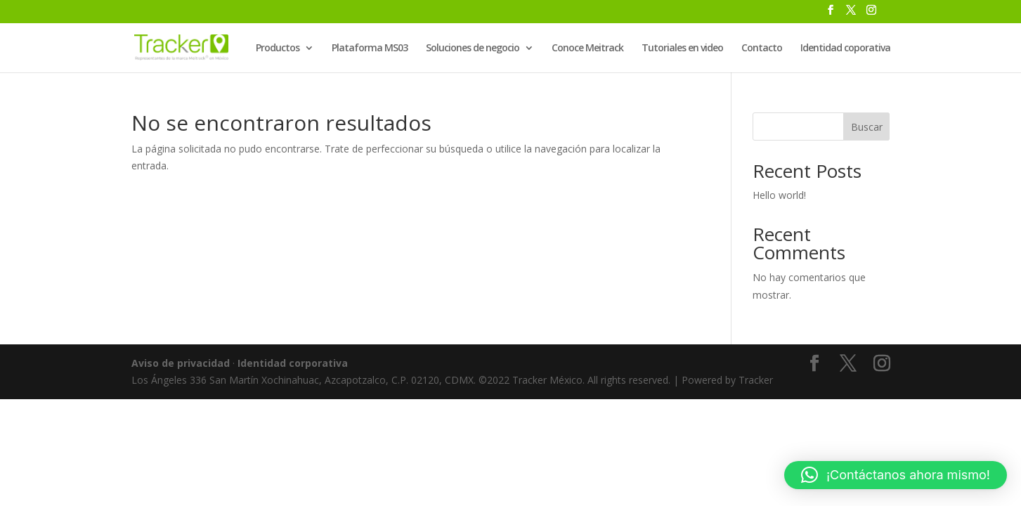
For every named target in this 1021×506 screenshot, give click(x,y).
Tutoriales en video (682, 48)
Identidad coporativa (845, 48)
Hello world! (779, 195)
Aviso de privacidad (180, 363)
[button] (895, 475)
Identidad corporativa (293, 363)
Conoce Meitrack (587, 48)
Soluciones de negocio (472, 48)
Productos (277, 48)
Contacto (761, 48)
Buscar (867, 127)
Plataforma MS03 (370, 48)
